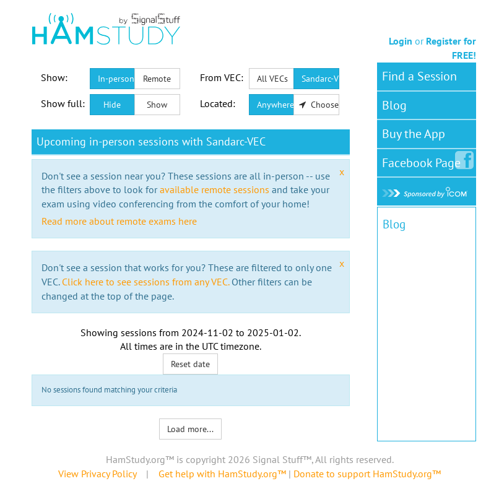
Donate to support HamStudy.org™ (367, 473)
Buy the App (413, 134)
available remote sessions (214, 189)
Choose (319, 104)
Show (157, 104)
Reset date (190, 364)
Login (400, 41)
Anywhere (275, 104)
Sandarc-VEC (320, 78)
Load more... (190, 429)
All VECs (272, 78)
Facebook (424, 160)
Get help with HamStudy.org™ (222, 473)
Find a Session (419, 76)
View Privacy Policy (97, 473)
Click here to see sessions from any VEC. (145, 281)
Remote (157, 78)
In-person (116, 78)
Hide (112, 104)
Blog (394, 105)
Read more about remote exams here (119, 221)
